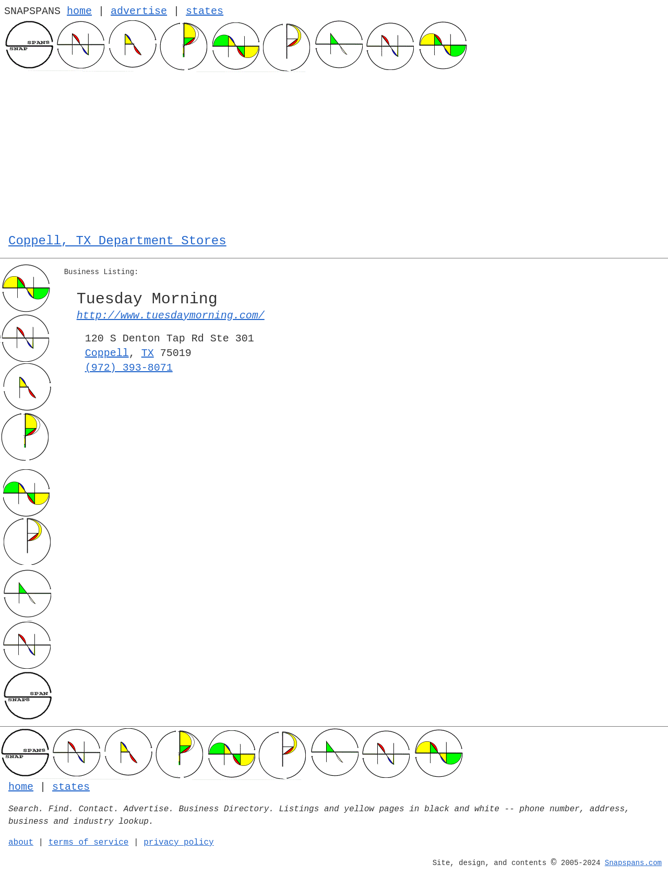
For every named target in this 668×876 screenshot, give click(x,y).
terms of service (89, 842)
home (79, 11)
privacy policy (178, 842)
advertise (139, 11)
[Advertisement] (334, 150)
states (204, 11)
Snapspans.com (633, 863)
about (20, 842)
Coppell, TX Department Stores (117, 241)
